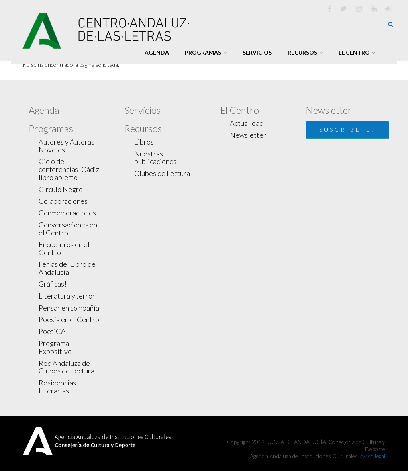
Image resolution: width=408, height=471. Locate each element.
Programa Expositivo (55, 347)
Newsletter (248, 135)
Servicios (257, 52)
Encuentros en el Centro (64, 248)
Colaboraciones (63, 201)
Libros (144, 141)
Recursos (305, 52)
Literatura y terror (67, 295)
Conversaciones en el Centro (68, 228)
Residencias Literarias (57, 386)
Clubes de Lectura (162, 173)
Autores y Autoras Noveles (66, 145)
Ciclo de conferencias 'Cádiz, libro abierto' (70, 169)
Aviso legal (372, 456)
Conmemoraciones (67, 212)
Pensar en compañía (69, 307)
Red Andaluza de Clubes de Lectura (66, 367)
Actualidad (246, 123)
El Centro (357, 52)
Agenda (157, 52)
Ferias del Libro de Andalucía (67, 268)
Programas (206, 52)
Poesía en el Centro (69, 319)
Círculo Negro (61, 189)
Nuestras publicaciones (155, 157)
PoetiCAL (54, 331)
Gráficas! (53, 283)
